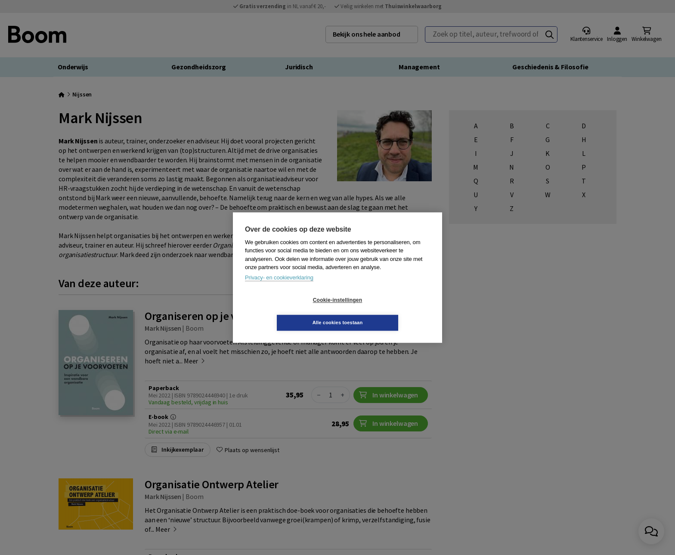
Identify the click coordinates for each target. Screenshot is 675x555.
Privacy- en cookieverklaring (279, 288)
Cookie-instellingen (286, 311)
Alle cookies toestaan (389, 311)
